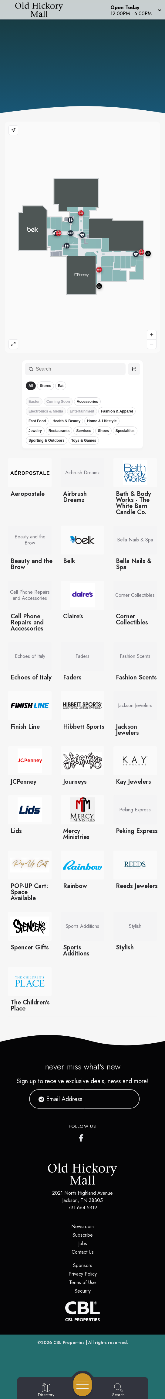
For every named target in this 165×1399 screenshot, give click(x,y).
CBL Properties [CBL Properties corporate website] (69, 1342)
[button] (135, 9)
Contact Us (83, 1252)
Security (83, 1290)
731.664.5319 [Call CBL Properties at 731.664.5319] (82, 1207)
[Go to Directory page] (46, 1390)
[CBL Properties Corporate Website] (82, 1311)
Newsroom (82, 1226)
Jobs (82, 1243)
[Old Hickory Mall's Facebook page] (82, 1137)
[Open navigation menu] (82, 1384)
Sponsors (82, 1265)
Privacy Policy (83, 1273)
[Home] (42, 9)
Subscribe (82, 1234)
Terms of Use (82, 1282)
